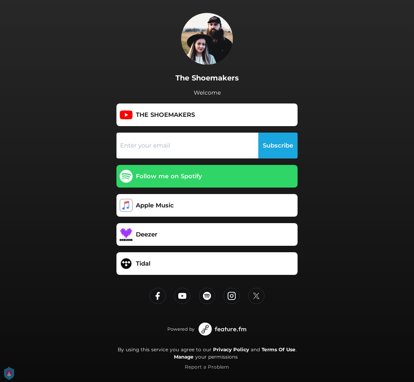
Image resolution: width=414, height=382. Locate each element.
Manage (184, 357)
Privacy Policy (231, 349)
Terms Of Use (279, 349)
